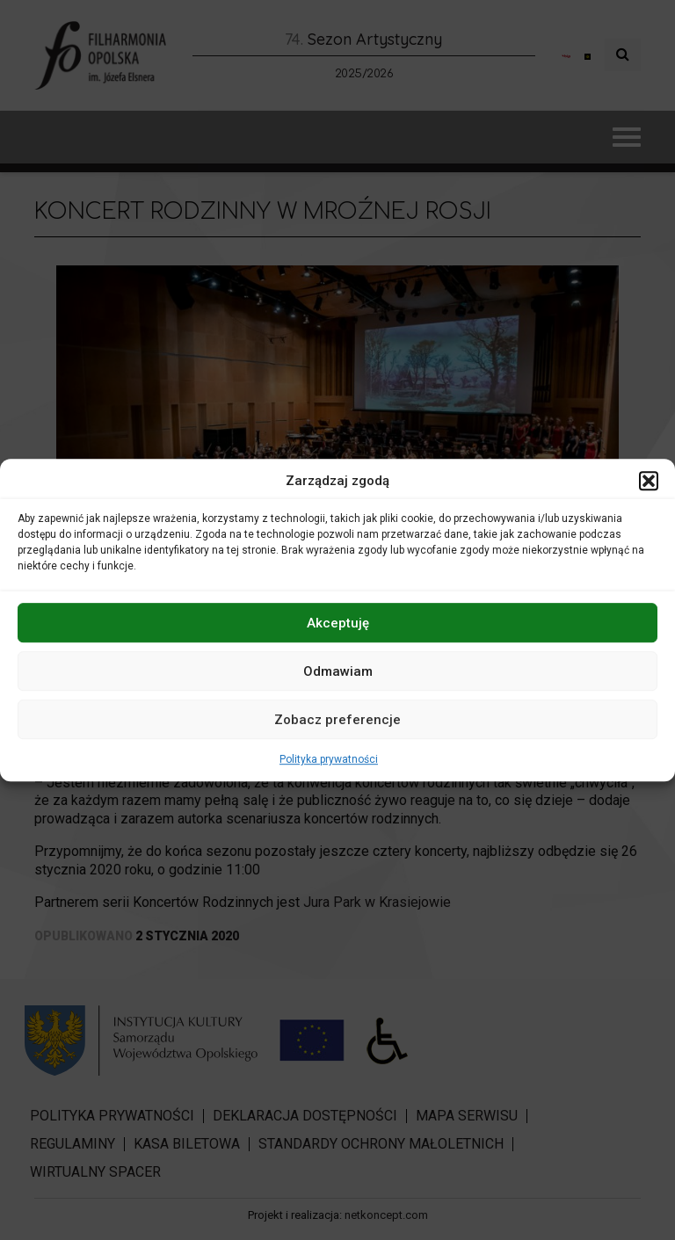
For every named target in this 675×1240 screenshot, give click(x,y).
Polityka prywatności (328, 759)
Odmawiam (338, 671)
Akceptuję (338, 623)
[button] (648, 480)
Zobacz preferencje (337, 720)
